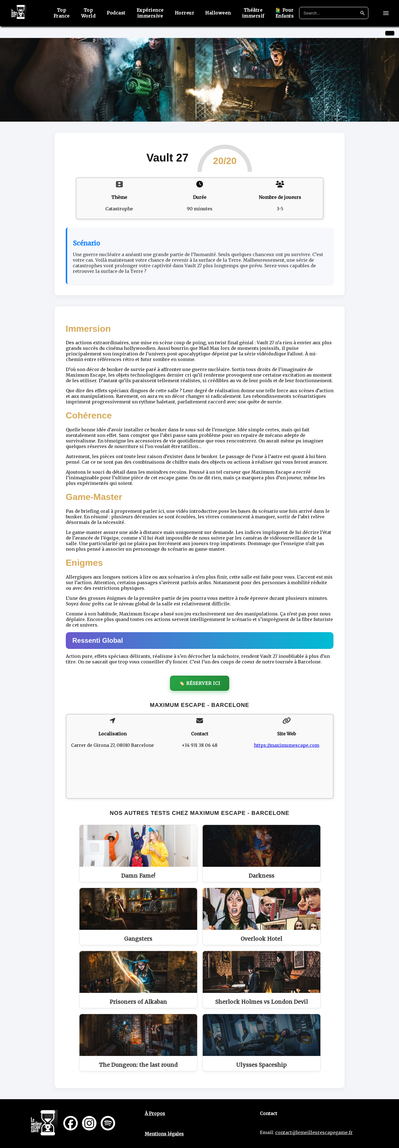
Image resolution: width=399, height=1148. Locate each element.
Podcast (120, 13)
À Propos (155, 1113)
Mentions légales (164, 1134)
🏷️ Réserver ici (199, 683)
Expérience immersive (154, 13)
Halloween (222, 13)
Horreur (188, 13)
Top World (92, 13)
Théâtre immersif (257, 13)
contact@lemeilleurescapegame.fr (314, 1132)
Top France (66, 13)
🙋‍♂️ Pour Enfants (288, 13)
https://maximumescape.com (286, 745)
